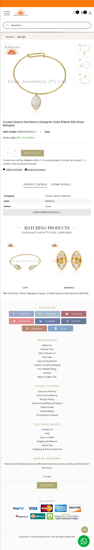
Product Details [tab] (35, 184)
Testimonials (47, 407)
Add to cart (32, 153)
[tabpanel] (25, 267)
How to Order (47, 437)
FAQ (47, 433)
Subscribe (47, 485)
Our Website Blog (47, 369)
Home (9, 36)
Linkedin (47, 321)
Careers (47, 372)
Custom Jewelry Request (47, 365)
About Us (47, 345)
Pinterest (21, 321)
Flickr (61, 328)
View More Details (47, 212)
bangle (21, 36)
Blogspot (34, 328)
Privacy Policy (47, 399)
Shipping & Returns (47, 441)
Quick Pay (47, 445)
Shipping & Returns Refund (47, 449)
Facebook (21, 313)
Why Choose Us (47, 353)
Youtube (74, 313)
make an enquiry (35, 169)
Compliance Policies (47, 415)
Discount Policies (47, 391)
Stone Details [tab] (60, 184)
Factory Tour (47, 349)
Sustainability (47, 411)
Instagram (47, 313)
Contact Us (47, 429)
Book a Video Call (47, 376)
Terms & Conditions (47, 395)
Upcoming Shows (47, 361)
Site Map (47, 357)
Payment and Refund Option (47, 403)
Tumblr (73, 321)
